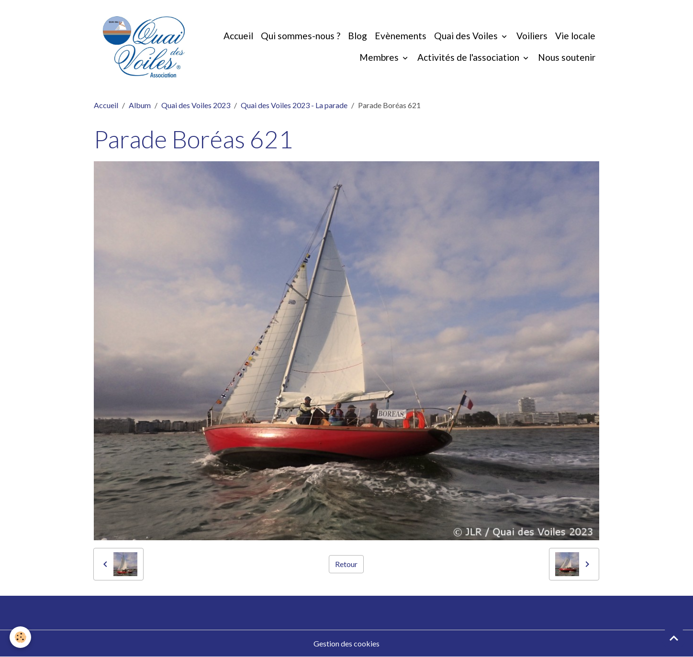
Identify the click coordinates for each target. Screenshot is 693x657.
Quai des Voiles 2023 (195, 105)
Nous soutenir (566, 57)
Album (140, 105)
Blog (357, 35)
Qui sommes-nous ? (300, 35)
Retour (346, 563)
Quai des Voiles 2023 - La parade (294, 105)
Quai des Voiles (467, 35)
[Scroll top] (674, 638)
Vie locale (575, 35)
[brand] (144, 47)
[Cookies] (20, 637)
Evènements (400, 35)
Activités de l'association (469, 57)
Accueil (238, 35)
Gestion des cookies (346, 643)
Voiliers (532, 35)
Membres (380, 57)
